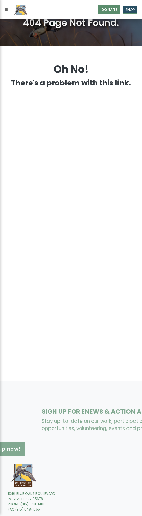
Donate (109, 9)
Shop (130, 9)
